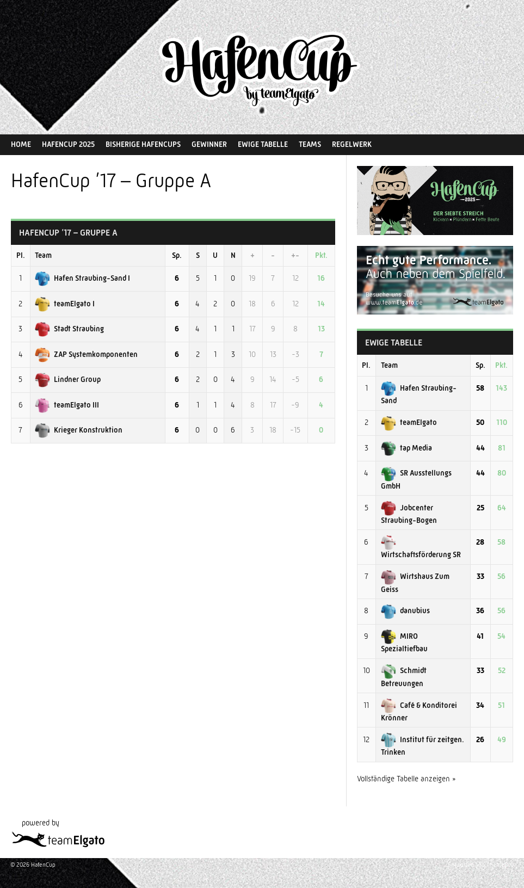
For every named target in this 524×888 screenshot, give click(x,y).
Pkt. (321, 255)
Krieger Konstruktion (78, 429)
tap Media (406, 447)
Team (43, 255)
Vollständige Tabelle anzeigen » (406, 778)
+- (295, 255)
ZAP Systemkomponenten (86, 354)
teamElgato (409, 422)
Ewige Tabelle (263, 144)
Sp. (177, 255)
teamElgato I (65, 303)
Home (21, 144)
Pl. (20, 255)
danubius (405, 610)
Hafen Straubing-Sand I (82, 278)
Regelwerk (352, 144)
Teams (310, 144)
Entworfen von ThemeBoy (481, 864)
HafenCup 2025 (68, 144)
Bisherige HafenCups (143, 144)
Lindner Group (68, 379)
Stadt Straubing (69, 328)
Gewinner (209, 144)
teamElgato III (67, 404)
